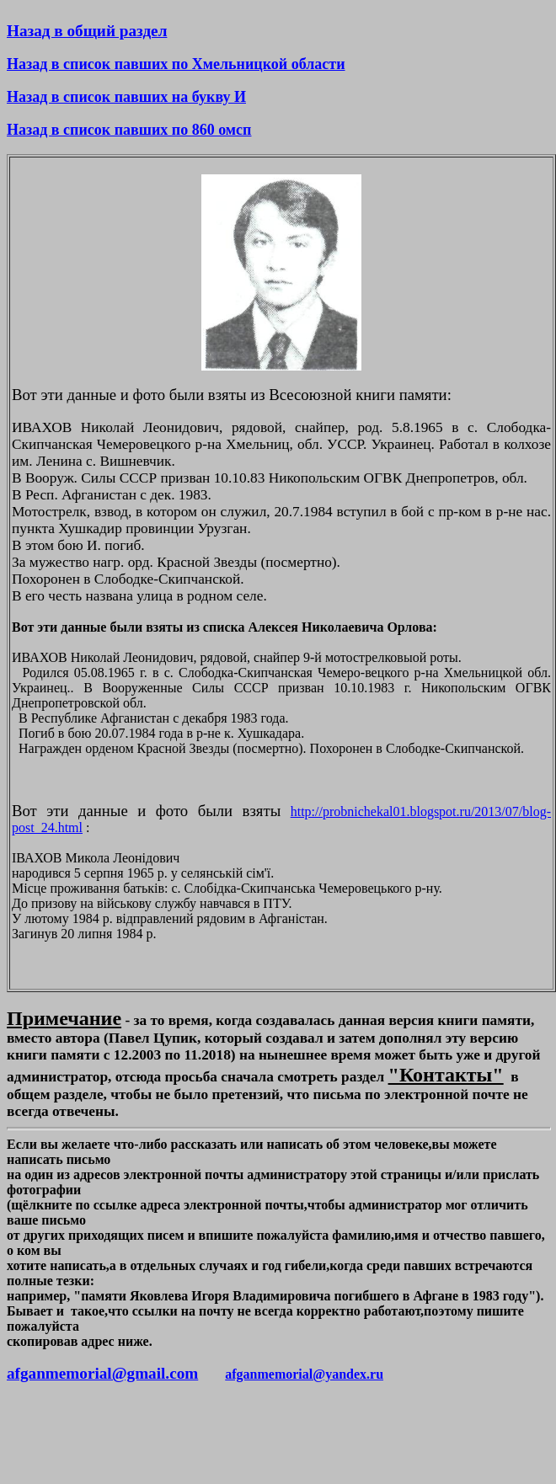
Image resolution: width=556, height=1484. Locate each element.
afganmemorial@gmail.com (102, 1373)
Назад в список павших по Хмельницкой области (176, 64)
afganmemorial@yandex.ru (304, 1374)
